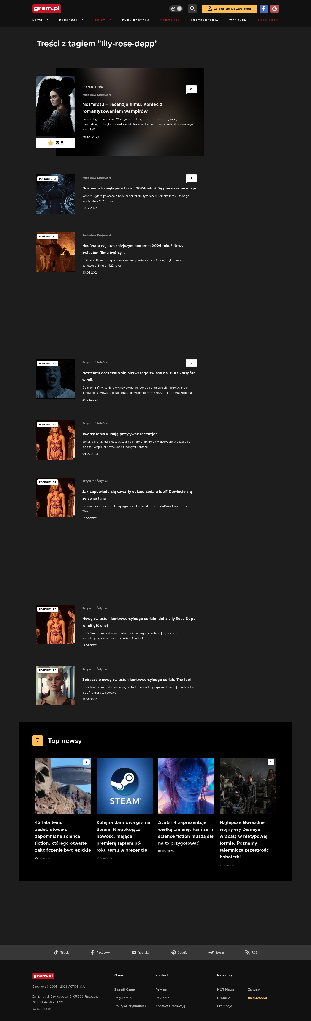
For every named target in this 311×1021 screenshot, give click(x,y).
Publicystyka (136, 20)
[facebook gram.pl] (100, 952)
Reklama (163, 997)
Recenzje (71, 20)
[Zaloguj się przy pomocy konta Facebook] (264, 9)
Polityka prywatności (131, 1006)
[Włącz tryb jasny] (176, 8)
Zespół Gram (124, 989)
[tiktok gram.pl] (61, 952)
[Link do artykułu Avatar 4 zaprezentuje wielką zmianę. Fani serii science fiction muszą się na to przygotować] (186, 806)
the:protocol (257, 997)
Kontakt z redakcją (171, 1006)
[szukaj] (192, 8)
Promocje (170, 20)
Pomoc (161, 989)
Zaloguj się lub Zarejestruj (233, 8)
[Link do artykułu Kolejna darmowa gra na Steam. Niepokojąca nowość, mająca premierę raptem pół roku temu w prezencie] (125, 809)
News (40, 20)
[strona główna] (57, 8)
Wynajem (238, 20)
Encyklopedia (205, 20)
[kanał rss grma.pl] (251, 952)
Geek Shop (268, 20)
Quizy (103, 20)
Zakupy (254, 989)
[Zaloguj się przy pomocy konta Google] (274, 9)
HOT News (225, 989)
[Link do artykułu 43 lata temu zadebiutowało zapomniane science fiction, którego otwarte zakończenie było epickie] (63, 809)
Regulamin (123, 997)
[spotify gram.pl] (179, 952)
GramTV (223, 997)
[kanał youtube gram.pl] (141, 952)
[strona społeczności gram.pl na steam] (216, 952)
